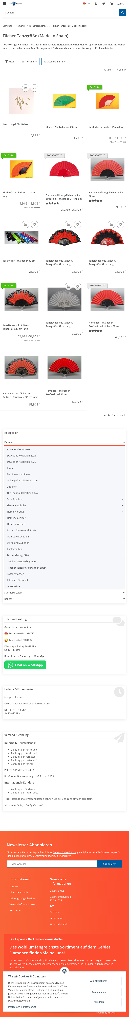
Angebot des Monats (18, 449)
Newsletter (15, 910)
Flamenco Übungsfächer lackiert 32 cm (107, 194)
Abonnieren (109, 864)
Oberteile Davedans (18, 536)
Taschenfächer (15, 573)
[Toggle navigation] (4, 2)
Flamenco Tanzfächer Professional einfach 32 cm (104, 324)
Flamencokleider (16, 517)
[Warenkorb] (117, 3)
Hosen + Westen (16, 524)
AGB (52, 906)
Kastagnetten (14, 549)
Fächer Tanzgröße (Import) (23, 561)
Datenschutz (57, 890)
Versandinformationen (22, 904)
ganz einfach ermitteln (79, 798)
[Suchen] (61, 12)
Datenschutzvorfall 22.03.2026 (60, 898)
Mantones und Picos (18, 474)
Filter (9, 61)
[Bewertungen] (52, 203)
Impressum (56, 918)
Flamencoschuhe (16, 505)
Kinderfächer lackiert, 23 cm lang (19, 194)
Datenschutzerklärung (65, 852)
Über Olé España (18, 892)
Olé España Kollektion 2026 (22, 480)
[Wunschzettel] (104, 3)
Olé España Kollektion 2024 (22, 493)
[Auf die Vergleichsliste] (25, 88)
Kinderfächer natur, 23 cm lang (106, 127)
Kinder (11, 468)
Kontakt (13, 886)
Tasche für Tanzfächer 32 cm (19, 260)
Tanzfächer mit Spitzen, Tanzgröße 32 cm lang (59, 262)
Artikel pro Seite (53, 61)
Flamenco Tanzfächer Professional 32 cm (58, 392)
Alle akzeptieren (98, 981)
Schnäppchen (15, 499)
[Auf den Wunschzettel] (34, 88)
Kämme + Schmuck (17, 580)
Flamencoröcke (15, 511)
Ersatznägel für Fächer (15, 124)
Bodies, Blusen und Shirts (21, 530)
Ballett (8, 598)
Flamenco (9, 442)
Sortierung (28, 61)
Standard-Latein (13, 592)
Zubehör (12, 486)
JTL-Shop (112, 1012)
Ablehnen (99, 1002)
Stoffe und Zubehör (18, 542)
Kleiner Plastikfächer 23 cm (61, 127)
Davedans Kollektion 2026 (21, 461)
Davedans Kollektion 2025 (21, 455)
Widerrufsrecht (58, 924)
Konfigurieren (99, 992)
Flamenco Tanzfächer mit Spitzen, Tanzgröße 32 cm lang (20, 395)
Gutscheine (13, 586)
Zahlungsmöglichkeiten (22, 898)
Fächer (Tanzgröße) (18, 555)
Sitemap (54, 912)
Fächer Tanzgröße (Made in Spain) (27, 567)
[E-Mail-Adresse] (52, 864)
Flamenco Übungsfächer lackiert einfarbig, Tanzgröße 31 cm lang (64, 197)
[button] (96, 3)
